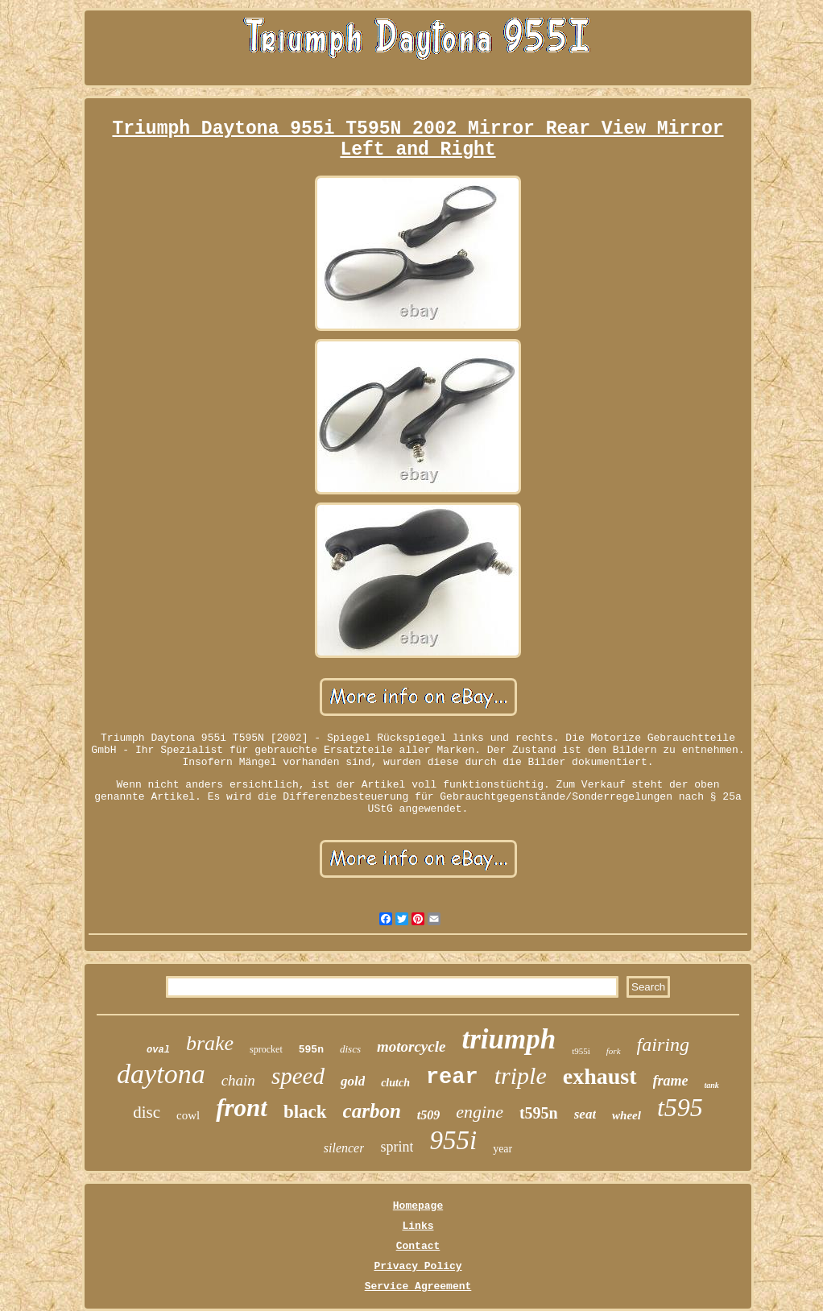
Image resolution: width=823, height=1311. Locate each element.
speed (298, 1076)
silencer (344, 1148)
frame (671, 1081)
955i (453, 1140)
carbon (372, 1111)
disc (146, 1112)
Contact (418, 1246)
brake (210, 1043)
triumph (508, 1039)
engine (479, 1112)
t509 (428, 1115)
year (502, 1149)
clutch (395, 1083)
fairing (663, 1044)
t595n (538, 1113)
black (305, 1112)
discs (350, 1049)
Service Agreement (418, 1286)
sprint (396, 1147)
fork (613, 1051)
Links (417, 1226)
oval (158, 1050)
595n (311, 1050)
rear (452, 1077)
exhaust (600, 1076)
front (241, 1108)
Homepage (418, 1206)
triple (520, 1075)
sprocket (266, 1049)
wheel (626, 1115)
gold (353, 1081)
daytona (161, 1074)
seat (585, 1114)
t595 (680, 1107)
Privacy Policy (417, 1266)
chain (238, 1080)
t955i (581, 1051)
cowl (188, 1115)
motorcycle (411, 1046)
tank (712, 1085)
